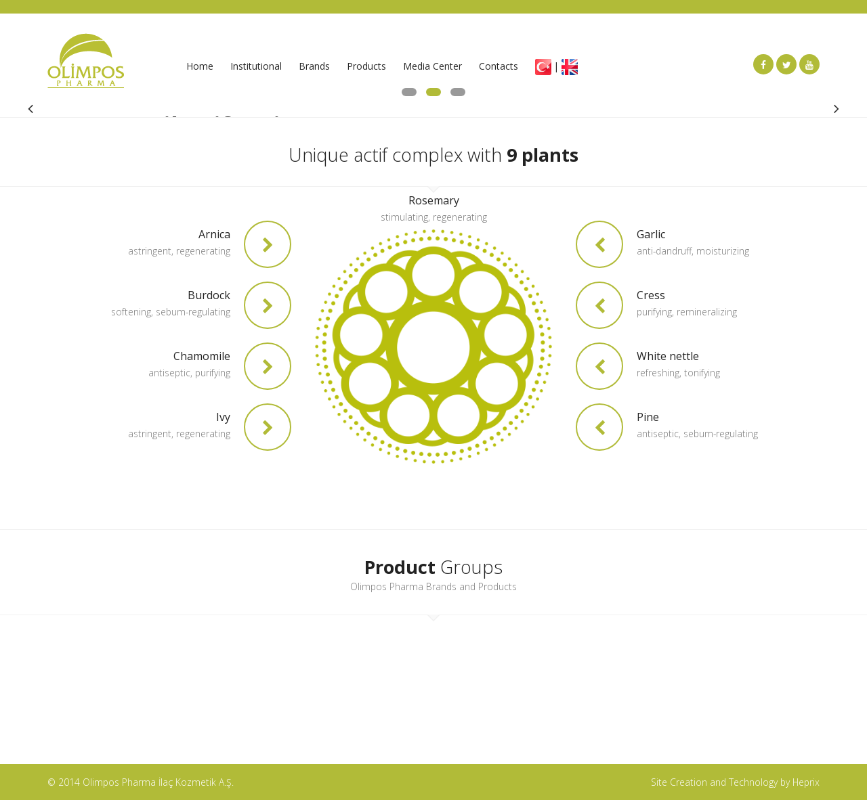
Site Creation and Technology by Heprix (735, 782)
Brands (314, 66)
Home (199, 66)
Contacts (498, 66)
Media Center (432, 66)
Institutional (256, 66)
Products (366, 66)
